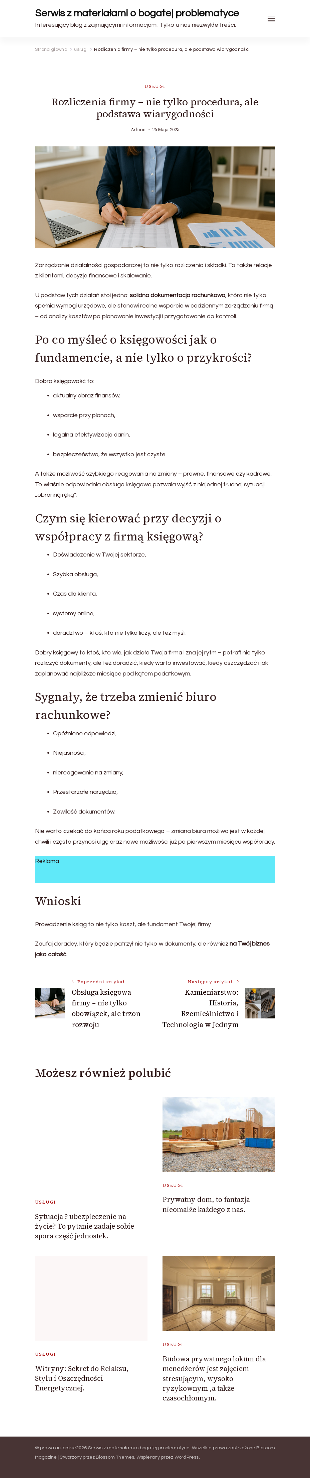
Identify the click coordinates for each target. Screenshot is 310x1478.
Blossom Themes (115, 1457)
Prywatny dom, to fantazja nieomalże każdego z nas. (206, 1204)
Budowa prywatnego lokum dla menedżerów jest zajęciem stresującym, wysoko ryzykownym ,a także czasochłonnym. (214, 1378)
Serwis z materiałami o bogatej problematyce (137, 13)
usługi (155, 86)
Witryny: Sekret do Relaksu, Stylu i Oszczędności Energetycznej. (82, 1378)
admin (138, 129)
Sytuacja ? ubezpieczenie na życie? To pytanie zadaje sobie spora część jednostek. (84, 1226)
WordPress (187, 1457)
